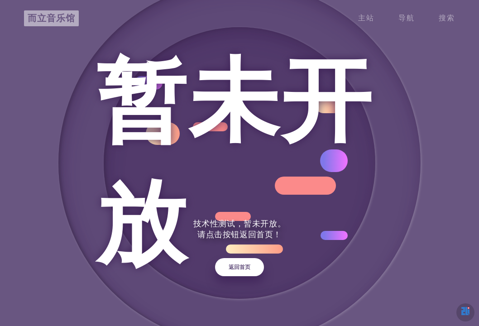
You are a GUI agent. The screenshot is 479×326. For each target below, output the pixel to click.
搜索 (447, 17)
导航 (406, 17)
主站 (366, 17)
